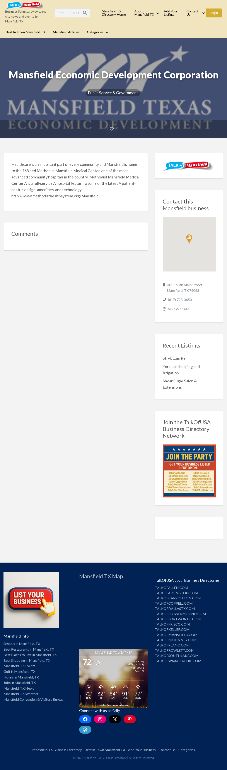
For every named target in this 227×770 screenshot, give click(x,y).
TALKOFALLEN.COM (171, 587)
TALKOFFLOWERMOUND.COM (180, 614)
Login (214, 13)
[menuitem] (114, 13)
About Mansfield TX (144, 13)
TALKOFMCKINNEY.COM (176, 640)
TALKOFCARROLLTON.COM (178, 598)
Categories (95, 32)
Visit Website (178, 309)
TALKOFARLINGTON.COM (176, 593)
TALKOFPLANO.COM (172, 645)
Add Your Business (142, 750)
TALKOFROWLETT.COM (175, 650)
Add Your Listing (171, 13)
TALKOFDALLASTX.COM (175, 608)
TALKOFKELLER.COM (172, 629)
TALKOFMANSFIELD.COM (176, 635)
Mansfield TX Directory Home (114, 13)
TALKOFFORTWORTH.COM (178, 619)
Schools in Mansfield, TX (21, 643)
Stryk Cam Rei (174, 358)
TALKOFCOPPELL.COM (174, 603)
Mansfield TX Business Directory (57, 750)
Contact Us (192, 13)
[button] (189, 239)
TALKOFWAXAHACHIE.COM (178, 661)
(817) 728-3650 (180, 299)
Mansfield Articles (66, 32)
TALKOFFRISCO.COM (172, 624)
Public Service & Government (113, 92)
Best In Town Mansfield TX (25, 32)
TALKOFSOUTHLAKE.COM (177, 655)
